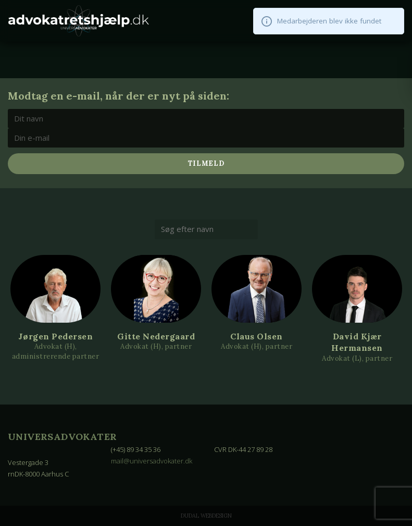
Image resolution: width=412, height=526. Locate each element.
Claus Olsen (256, 336)
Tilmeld (206, 163)
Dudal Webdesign (206, 515)
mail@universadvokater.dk (151, 461)
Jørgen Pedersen (55, 336)
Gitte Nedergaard (156, 336)
